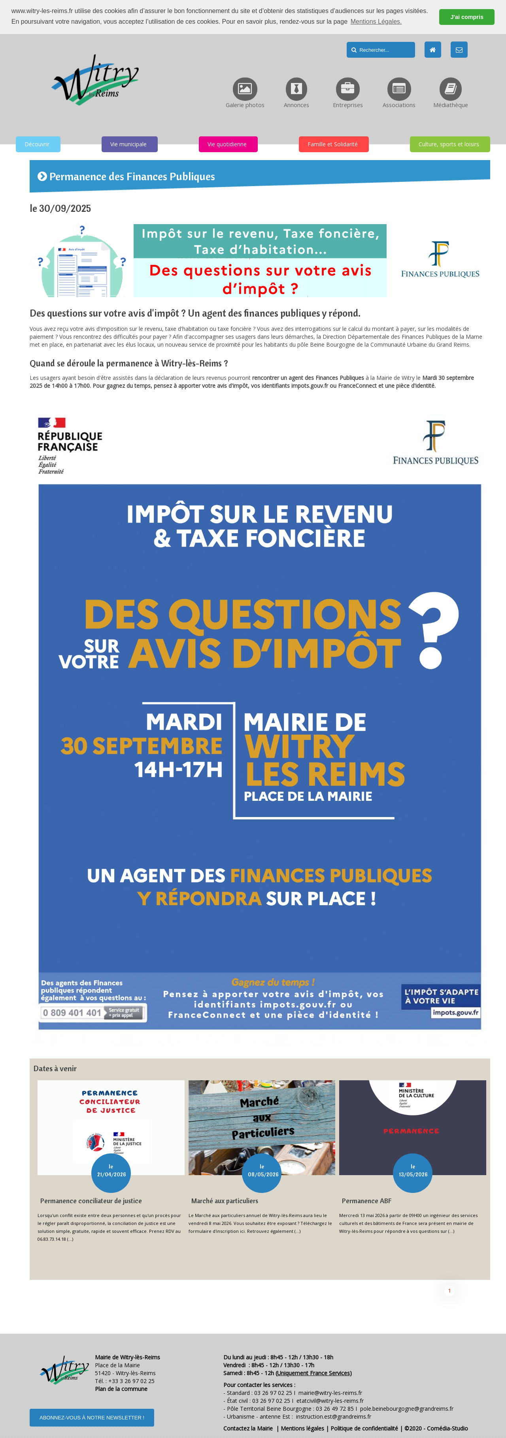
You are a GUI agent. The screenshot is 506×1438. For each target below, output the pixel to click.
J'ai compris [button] (466, 17)
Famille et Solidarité (333, 144)
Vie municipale (128, 144)
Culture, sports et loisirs (449, 144)
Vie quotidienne (227, 144)
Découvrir (37, 144)
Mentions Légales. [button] (376, 21)
